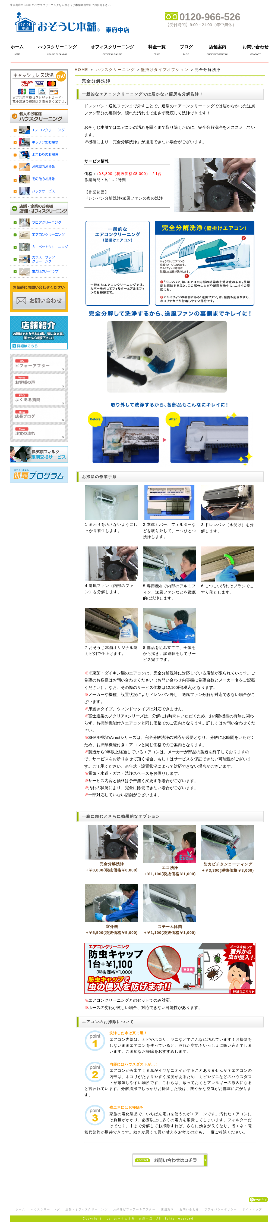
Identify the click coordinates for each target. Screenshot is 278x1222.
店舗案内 (217, 47)
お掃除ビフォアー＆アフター (134, 1209)
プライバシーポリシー (220, 1209)
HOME (81, 69)
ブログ (186, 47)
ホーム (17, 47)
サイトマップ (252, 1209)
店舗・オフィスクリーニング (86, 1209)
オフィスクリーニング (112, 47)
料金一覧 (157, 47)
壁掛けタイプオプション (165, 69)
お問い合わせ (255, 47)
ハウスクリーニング (57, 47)
